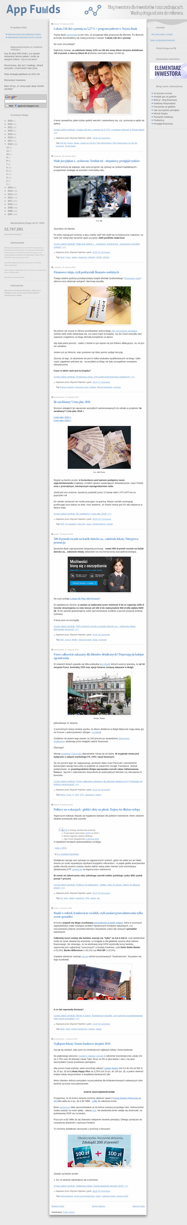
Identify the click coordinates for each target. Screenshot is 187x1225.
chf (61, 898)
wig (98, 898)
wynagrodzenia (98, 524)
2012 (10, 197)
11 (7, 151)
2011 (10, 201)
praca (88, 524)
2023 (10, 120)
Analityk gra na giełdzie (165, 96)
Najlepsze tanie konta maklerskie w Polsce (24, 34)
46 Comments (104, 1024)
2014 (10, 191)
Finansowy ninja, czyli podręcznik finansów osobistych (86, 272)
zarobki (110, 524)
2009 (10, 207)
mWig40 (91, 257)
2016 (10, 144)
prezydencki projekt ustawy (108, 923)
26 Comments (104, 790)
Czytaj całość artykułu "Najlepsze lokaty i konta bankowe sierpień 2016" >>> (91, 1186)
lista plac (81, 524)
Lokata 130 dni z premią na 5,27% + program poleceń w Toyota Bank (95, 28)
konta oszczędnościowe (84, 1196)
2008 (10, 211)
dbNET (75, 640)
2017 (10, 140)
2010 (10, 204)
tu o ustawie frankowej (68, 854)
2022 (10, 124)
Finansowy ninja (132, 278)
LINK (94, 1101)
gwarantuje (64, 1107)
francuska (77, 753)
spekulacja (89, 795)
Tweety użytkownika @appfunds (162, 40)
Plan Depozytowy (104, 143)
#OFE (88, 833)
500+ (62, 640)
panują (85, 956)
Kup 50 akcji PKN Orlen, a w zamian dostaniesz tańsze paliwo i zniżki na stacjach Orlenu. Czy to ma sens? (22, 56)
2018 (10, 137)
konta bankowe (66, 1196)
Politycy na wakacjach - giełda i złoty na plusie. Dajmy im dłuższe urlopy (97, 809)
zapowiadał (71, 35)
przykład (105, 664)
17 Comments (104, 382)
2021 (10, 127)
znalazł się (77, 869)
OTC (82, 795)
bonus (70, 143)
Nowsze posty (57, 1206)
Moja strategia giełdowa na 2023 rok (22, 74)
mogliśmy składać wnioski (91, 1056)
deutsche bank (85, 640)
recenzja (117, 387)
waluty (93, 898)
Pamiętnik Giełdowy (163, 117)
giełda (74, 257)
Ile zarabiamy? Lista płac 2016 (72, 402)
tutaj (94, 1110)
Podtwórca (159, 120)
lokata (76, 143)
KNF (77, 795)
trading (98, 795)
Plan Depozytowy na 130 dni (125, 143)
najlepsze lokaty (109, 1196)
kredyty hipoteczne (79, 1029)
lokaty (98, 1196)
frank (66, 898)
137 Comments (104, 519)
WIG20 (106, 257)
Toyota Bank (70, 146)
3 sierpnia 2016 (92, 839)
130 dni (63, 143)
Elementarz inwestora (15, 80)
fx (73, 795)
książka (92, 387)
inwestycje (82, 257)
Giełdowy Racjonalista (164, 103)
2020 (10, 130)
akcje (62, 257)
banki (62, 1029)
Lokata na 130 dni (87, 143)
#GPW (64, 830)
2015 (10, 187)
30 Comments (104, 893)
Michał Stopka (161, 113)
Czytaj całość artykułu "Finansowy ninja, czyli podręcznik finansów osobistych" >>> (94, 377)
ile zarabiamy (71, 524)
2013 (10, 194)
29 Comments (104, 138)
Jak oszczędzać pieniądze (124, 331)
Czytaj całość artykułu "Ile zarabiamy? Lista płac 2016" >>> (83, 514)
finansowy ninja (81, 387)
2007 (10, 214)
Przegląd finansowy (163, 123)
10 (7, 154)
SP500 (99, 257)
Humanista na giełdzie (164, 106)
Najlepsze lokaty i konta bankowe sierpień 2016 (82, 1043)
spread (91, 1029)
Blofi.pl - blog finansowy (165, 100)
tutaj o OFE (60, 848)
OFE (87, 898)
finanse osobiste (67, 387)
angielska (65, 753)
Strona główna (98, 1206)
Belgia (62, 795)
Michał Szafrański (104, 387)
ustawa (98, 1029)
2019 (10, 134)
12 (7, 147)
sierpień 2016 (122, 1196)
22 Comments (104, 252)
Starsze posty (138, 1206)
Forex (68, 257)
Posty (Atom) (69, 1212)
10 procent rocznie (163, 93)
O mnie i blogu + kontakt (163, 34)
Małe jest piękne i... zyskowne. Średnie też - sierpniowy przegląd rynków (97, 161)
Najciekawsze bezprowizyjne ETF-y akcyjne (25, 37)
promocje (103, 640)
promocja (60, 146)
